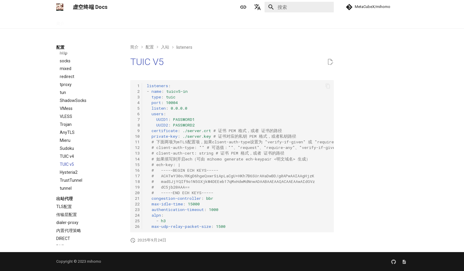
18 (137, 181)
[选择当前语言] (257, 7)
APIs (122, 21)
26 (137, 226)
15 (137, 164)
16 (137, 170)
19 (137, 187)
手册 (91, 21)
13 (137, 153)
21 (137, 198)
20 (137, 192)
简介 (60, 21)
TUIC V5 (147, 61)
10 (137, 136)
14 (137, 159)
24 (137, 215)
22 (137, 204)
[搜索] (299, 7)
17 (137, 175)
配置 (106, 21)
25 (137, 220)
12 (137, 147)
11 (137, 142)
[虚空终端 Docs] (60, 7)
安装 (76, 21)
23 (137, 209)
